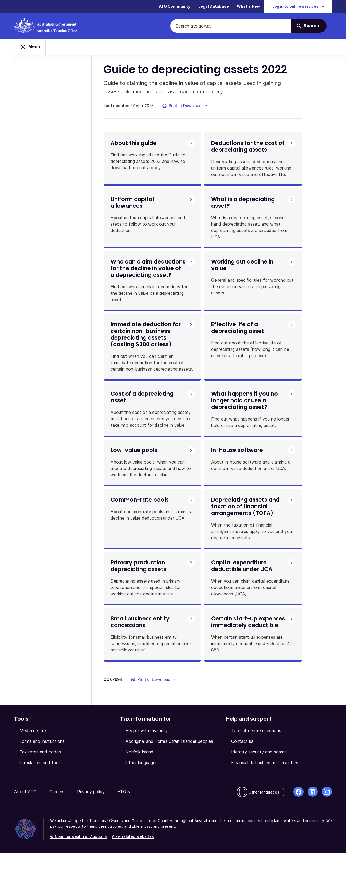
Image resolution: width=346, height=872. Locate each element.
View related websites (133, 855)
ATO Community (174, 6)
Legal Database (213, 6)
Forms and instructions (42, 760)
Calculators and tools (40, 781)
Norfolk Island (139, 770)
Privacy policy (91, 810)
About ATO (25, 810)
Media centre (32, 749)
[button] (186, 107)
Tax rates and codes (40, 770)
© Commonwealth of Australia (78, 855)
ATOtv (124, 810)
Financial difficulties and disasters (264, 781)
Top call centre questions (256, 749)
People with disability (146, 749)
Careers (56, 810)
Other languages (141, 781)
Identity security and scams (258, 770)
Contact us (242, 760)
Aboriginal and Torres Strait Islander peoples (169, 760)
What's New (248, 6)
